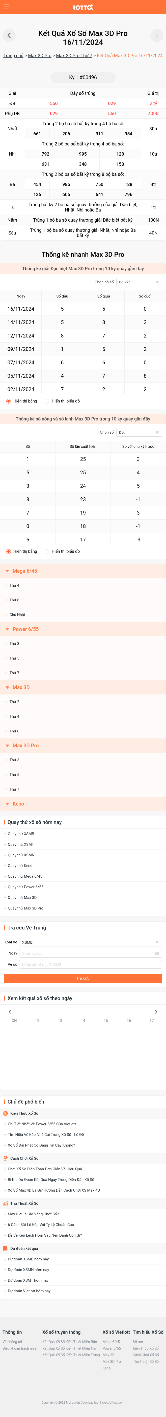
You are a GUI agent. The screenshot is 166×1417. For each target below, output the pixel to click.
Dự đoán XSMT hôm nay (28, 1280)
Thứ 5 (14, 658)
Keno (18, 804)
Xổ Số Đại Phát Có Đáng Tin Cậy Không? (41, 1145)
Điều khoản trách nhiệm (21, 1348)
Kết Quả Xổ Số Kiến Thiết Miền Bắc (69, 1342)
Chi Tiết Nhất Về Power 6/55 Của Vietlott (42, 1124)
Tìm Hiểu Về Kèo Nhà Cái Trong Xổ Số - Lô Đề (46, 1134)
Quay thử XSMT (21, 844)
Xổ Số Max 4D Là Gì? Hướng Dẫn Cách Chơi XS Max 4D (54, 1190)
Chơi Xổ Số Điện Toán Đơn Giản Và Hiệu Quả (45, 1169)
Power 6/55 (112, 1348)
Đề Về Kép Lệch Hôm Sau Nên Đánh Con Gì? (45, 1235)
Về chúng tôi (12, 1342)
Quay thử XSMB (21, 834)
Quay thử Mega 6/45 (25, 876)
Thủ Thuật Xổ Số (24, 1203)
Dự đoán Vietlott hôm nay (29, 1291)
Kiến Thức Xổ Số (24, 1113)
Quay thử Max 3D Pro (25, 908)
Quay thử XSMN (21, 855)
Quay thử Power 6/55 (25, 887)
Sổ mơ (138, 1342)
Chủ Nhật (17, 614)
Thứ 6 (14, 600)
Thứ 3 (14, 643)
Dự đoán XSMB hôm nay (28, 1259)
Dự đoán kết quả (24, 1248)
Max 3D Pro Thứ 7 (74, 55)
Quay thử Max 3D (22, 897)
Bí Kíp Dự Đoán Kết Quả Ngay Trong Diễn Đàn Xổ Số (51, 1179)
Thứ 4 (14, 585)
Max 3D (109, 1355)
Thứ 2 (14, 702)
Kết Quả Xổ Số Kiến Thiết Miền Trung (71, 1355)
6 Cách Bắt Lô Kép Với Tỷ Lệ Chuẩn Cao (41, 1224)
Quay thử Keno (20, 865)
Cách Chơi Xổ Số (24, 1158)
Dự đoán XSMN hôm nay (28, 1269)
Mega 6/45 (111, 1342)
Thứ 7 (14, 673)
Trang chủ (13, 55)
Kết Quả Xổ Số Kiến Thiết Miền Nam (70, 1348)
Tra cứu (83, 978)
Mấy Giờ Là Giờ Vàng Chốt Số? (33, 1214)
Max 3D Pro (39, 55)
